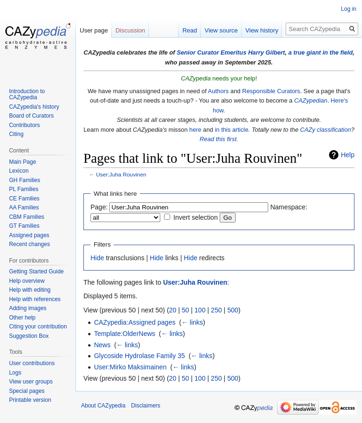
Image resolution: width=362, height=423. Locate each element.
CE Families (24, 198)
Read (189, 30)
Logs (15, 372)
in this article (231, 129)
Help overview (26, 281)
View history (262, 30)
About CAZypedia (103, 405)
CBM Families (26, 217)
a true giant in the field (320, 52)
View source (221, 30)
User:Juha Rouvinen (121, 174)
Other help (22, 317)
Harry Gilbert (266, 52)
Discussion (130, 30)
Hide (97, 258)
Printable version (30, 400)
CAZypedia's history (34, 107)
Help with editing (29, 290)
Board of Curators (31, 115)
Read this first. (219, 139)
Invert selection (195, 217)
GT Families (24, 226)
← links (192, 322)
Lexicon (18, 171)
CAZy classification (325, 129)
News (102, 345)
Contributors (24, 125)
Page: (99, 207)
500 (232, 310)
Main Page (22, 162)
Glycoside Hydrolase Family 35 (139, 355)
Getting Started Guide (36, 271)
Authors (218, 91)
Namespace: (288, 207)
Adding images (27, 308)
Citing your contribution (38, 326)
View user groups (31, 381)
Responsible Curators (271, 91)
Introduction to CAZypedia (27, 94)
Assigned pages (29, 235)
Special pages (26, 391)
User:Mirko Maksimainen (130, 367)
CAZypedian (310, 100)
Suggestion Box (29, 336)
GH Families (24, 180)
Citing (16, 134)
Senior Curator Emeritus (212, 52)
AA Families (24, 207)
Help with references (34, 299)
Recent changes (29, 244)
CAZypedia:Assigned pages (134, 322)
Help (347, 155)
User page (94, 30)
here (195, 129)
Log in (348, 9)
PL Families (23, 189)
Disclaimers (145, 405)
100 (200, 310)
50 (185, 310)
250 (216, 310)
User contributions (32, 363)
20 (173, 310)
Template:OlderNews (124, 333)
